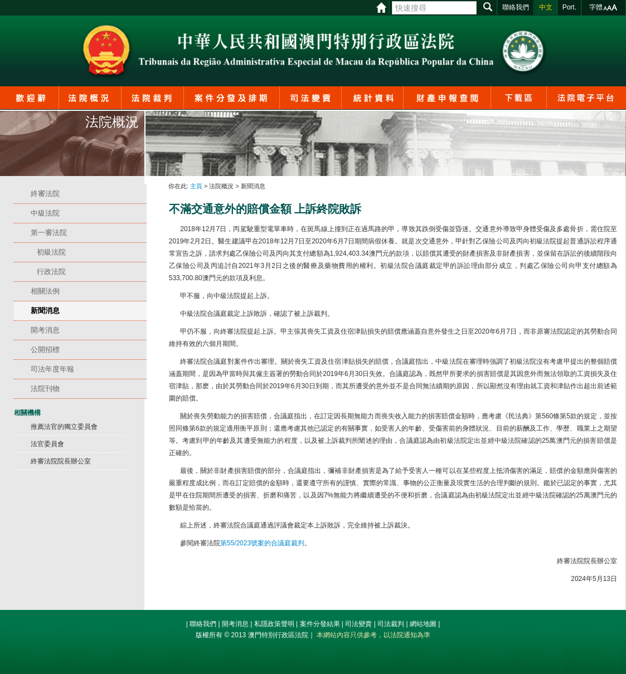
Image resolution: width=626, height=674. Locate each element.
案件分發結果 (320, 624)
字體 (596, 7)
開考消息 (235, 624)
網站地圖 (423, 624)
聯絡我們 (203, 624)
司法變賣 (358, 624)
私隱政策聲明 (274, 624)
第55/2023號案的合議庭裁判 (262, 543)
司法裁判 (390, 624)
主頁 (196, 186)
